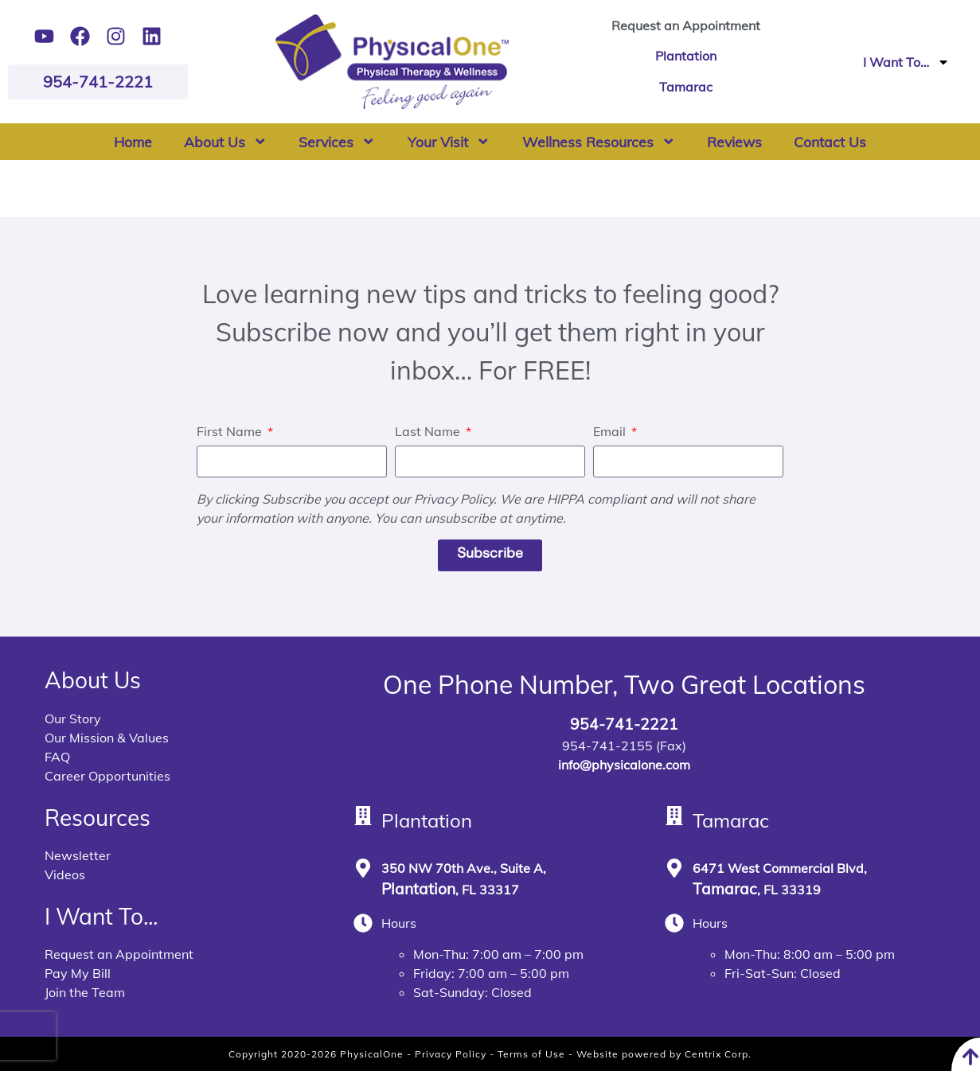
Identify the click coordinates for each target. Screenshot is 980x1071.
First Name (231, 432)
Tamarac (686, 87)
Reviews (734, 141)
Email (611, 432)
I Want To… (906, 62)
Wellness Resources (599, 142)
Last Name (429, 432)
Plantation (685, 56)
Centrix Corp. (718, 1054)
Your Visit (449, 142)
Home (133, 141)
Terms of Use (531, 1054)
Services (337, 142)
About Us (225, 142)
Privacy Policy (450, 1054)
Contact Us (830, 141)
